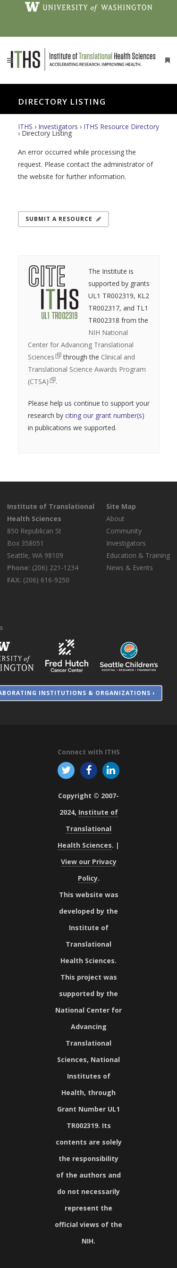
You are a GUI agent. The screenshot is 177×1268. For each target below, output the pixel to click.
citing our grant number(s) (104, 415)
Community (124, 530)
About (115, 518)
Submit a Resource (63, 219)
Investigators (58, 126)
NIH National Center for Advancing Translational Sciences (81, 344)
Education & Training (138, 555)
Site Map (121, 506)
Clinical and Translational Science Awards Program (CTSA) (87, 369)
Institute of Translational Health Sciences (88, 829)
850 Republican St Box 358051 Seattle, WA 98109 (35, 543)
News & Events (129, 567)
